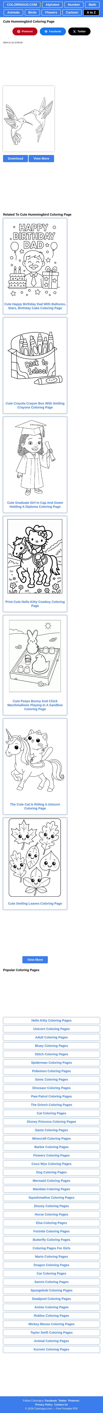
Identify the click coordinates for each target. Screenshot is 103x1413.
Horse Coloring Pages (51, 1214)
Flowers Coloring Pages (51, 1155)
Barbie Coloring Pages (51, 1147)
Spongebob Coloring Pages (51, 1290)
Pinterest (25, 31)
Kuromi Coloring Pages (51, 1349)
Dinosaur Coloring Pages (51, 1088)
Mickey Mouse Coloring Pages (51, 1324)
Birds (32, 12)
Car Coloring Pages (51, 1273)
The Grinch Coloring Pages (51, 1105)
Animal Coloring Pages (51, 1341)
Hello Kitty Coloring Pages (51, 1020)
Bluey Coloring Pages (51, 1045)
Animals (13, 12)
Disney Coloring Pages (51, 1206)
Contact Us (61, 1404)
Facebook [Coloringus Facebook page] (51, 1400)
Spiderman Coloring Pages (51, 1062)
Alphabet (52, 4)
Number (74, 4)
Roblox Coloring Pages (51, 1315)
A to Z (91, 12)
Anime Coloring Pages (51, 1307)
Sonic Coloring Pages (51, 1079)
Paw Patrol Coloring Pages (51, 1096)
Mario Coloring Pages (51, 1256)
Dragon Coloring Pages (51, 1265)
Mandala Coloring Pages (51, 1189)
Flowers (51, 12)
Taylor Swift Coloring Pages (51, 1332)
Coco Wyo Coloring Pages (51, 1164)
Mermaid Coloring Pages (51, 1180)
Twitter (79, 31)
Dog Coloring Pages (51, 1172)
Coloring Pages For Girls (51, 1248)
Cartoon (72, 12)
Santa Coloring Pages (51, 1130)
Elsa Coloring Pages (51, 1223)
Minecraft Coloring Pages (51, 1138)
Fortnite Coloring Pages (51, 1231)
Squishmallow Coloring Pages (52, 1197)
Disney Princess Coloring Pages (51, 1121)
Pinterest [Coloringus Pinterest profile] (73, 1400)
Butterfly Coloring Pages (51, 1239)
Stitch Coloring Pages (51, 1054)
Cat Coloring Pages (51, 1113)
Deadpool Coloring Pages (51, 1299)
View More (41, 158)
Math (92, 4)
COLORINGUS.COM (22, 4)
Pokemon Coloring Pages (51, 1071)
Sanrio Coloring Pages (51, 1282)
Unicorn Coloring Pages (51, 1029)
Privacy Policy (44, 1404)
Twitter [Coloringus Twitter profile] (62, 1400)
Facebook (53, 31)
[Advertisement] (27, 65)
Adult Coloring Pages (51, 1037)
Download (15, 158)
